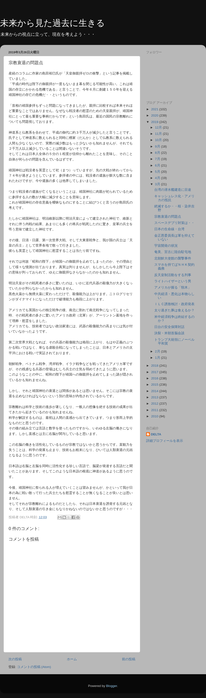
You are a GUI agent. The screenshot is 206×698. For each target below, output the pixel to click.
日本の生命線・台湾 (169, 229)
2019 (155, 122)
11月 (159, 134)
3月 (158, 184)
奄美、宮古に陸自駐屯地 (172, 252)
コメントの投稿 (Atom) (34, 667)
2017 (155, 372)
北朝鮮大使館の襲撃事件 (172, 258)
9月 (158, 146)
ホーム (72, 659)
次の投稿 (15, 659)
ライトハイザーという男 (172, 281)
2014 (155, 391)
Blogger (111, 686)
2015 (155, 384)
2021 (155, 109)
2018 (155, 365)
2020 (155, 115)
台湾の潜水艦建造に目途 (172, 189)
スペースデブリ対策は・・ (174, 223)
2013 (155, 397)
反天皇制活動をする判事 (172, 275)
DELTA (156, 434)
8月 (158, 152)
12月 (159, 127)
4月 (158, 178)
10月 (159, 140)
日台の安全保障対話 (169, 327)
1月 (158, 357)
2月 (158, 351)
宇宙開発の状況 (166, 245)
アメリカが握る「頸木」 (172, 287)
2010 (155, 416)
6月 (158, 165)
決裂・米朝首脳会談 (169, 333)
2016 (155, 378)
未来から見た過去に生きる (52, 23)
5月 (158, 171)
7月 (158, 159)
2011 (155, 410)
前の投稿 (128, 659)
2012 (155, 403)
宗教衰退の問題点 (167, 216)
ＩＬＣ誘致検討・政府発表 (174, 304)
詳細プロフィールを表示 (164, 441)
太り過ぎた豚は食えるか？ (174, 310)
